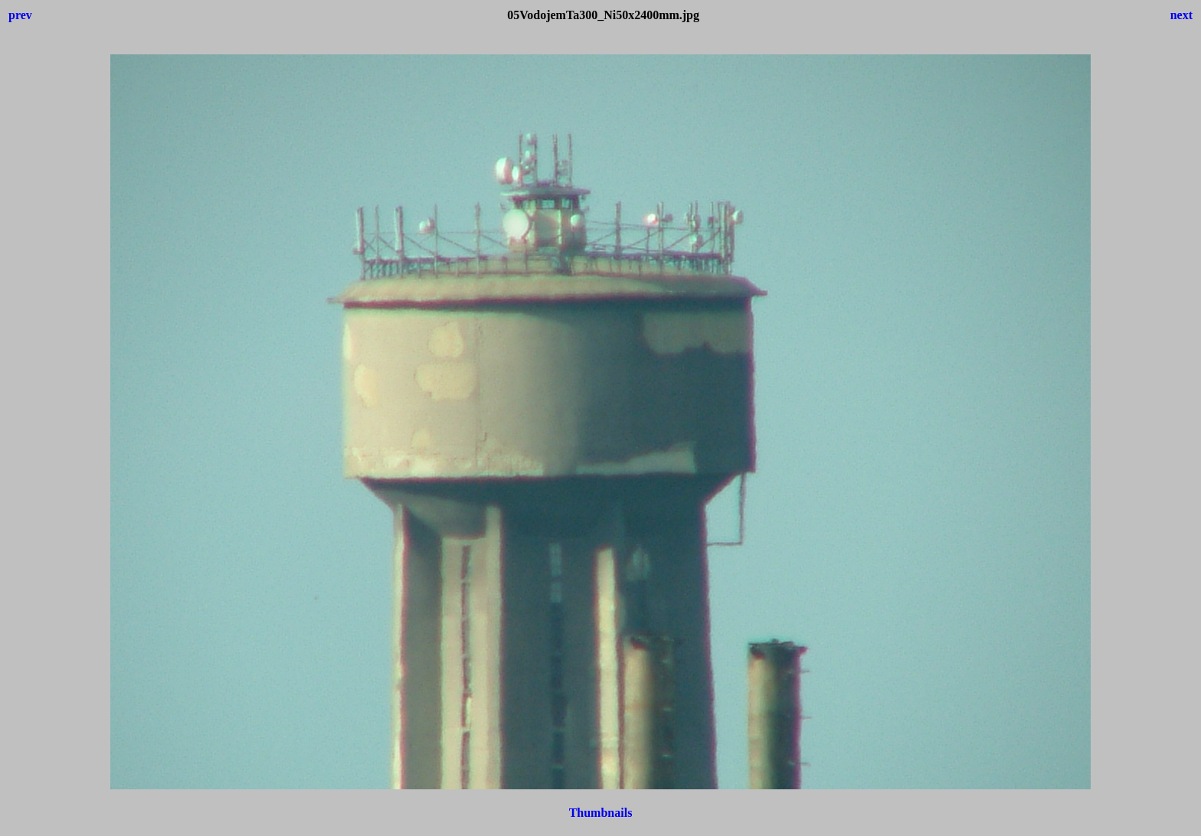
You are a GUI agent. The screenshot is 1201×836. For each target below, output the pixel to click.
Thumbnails (601, 812)
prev (20, 14)
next (1181, 14)
